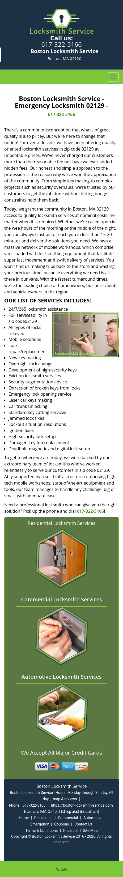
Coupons (61, 824)
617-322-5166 (61, 44)
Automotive (93, 818)
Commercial (68, 818)
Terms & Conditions (41, 830)
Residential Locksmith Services (61, 523)
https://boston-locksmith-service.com (82, 805)
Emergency (39, 824)
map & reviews (65, 799)
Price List (71, 830)
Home (24, 818)
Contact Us (83, 824)
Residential (43, 818)
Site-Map (90, 830)
